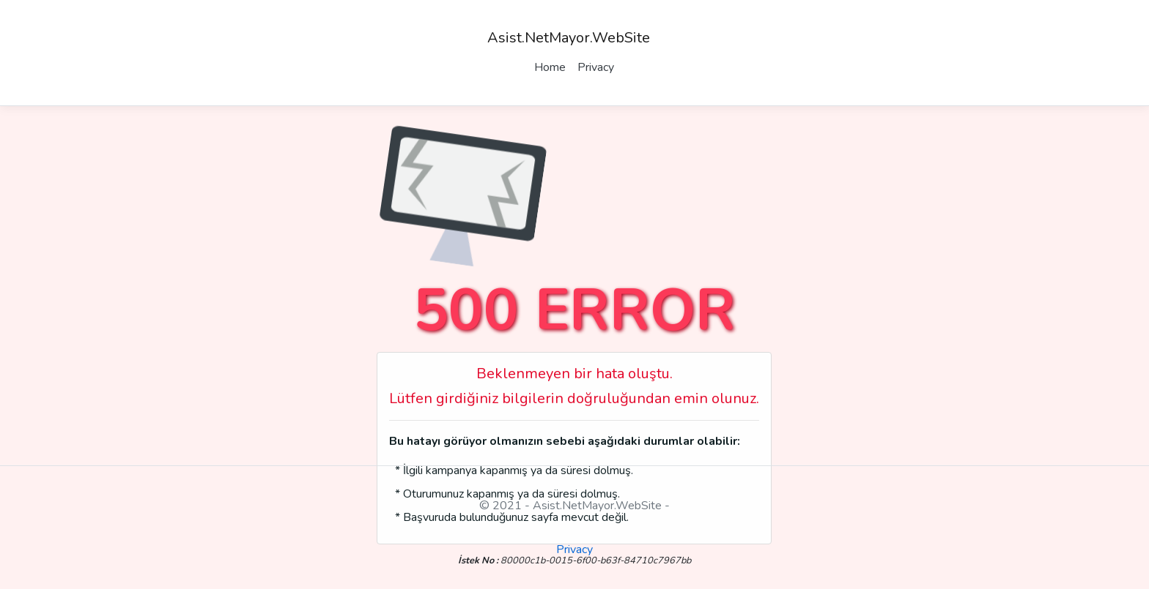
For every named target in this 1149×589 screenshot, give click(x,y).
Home (550, 67)
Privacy (595, 67)
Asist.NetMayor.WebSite (568, 38)
